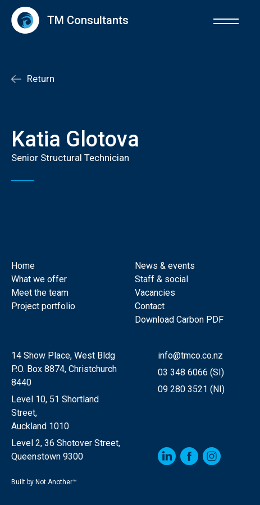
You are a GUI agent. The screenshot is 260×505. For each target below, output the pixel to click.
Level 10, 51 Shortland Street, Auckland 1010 (55, 412)
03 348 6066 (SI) (191, 372)
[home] (70, 20)
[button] (226, 20)
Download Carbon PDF (179, 319)
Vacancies (155, 292)
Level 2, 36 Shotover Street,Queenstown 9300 (65, 450)
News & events (165, 265)
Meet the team (40, 292)
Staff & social (161, 279)
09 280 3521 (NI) (191, 389)
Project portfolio (43, 306)
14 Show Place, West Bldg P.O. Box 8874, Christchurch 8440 (64, 369)
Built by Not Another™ (44, 482)
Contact (150, 306)
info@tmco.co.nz (190, 355)
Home (23, 265)
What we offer (39, 279)
